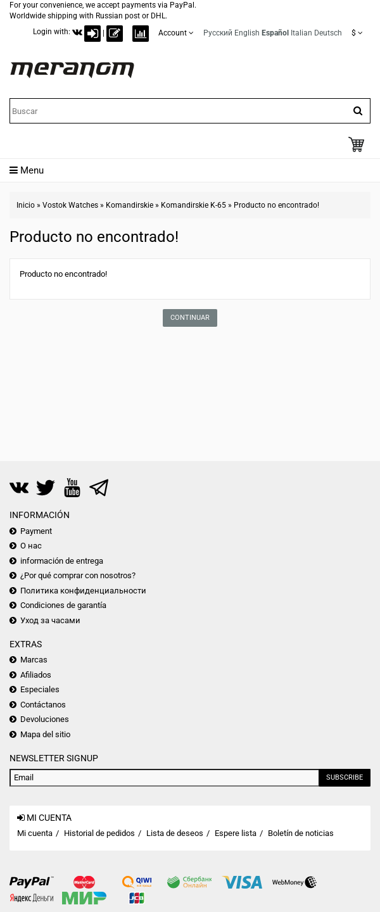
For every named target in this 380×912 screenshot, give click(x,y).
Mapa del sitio (45, 734)
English (247, 32)
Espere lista (235, 833)
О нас (31, 545)
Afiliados (35, 675)
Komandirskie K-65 (193, 205)
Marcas (34, 659)
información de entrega (61, 561)
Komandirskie (129, 205)
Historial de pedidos (99, 833)
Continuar (190, 318)
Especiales (40, 689)
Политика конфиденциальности (83, 590)
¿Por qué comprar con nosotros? (78, 575)
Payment (36, 531)
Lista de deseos (174, 833)
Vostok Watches (70, 205)
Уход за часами (50, 620)
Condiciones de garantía (63, 605)
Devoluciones (44, 719)
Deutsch (328, 32)
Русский (217, 32)
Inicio (25, 205)
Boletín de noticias (301, 833)
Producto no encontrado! (276, 205)
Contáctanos (43, 704)
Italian (301, 32)
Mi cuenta (35, 833)
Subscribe (344, 777)
